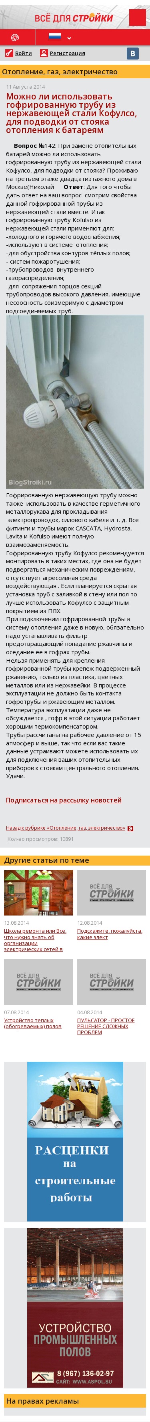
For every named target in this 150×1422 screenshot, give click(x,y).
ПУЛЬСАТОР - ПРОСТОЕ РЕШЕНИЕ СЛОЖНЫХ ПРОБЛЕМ (106, 1026)
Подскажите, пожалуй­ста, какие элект (109, 934)
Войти (23, 53)
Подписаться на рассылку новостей (64, 800)
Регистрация (67, 53)
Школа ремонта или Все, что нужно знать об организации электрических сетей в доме (35, 940)
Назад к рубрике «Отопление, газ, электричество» (65, 828)
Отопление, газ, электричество (60, 71)
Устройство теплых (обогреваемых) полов (33, 1023)
